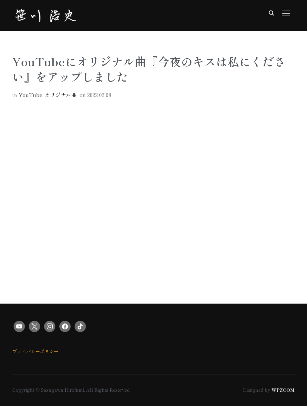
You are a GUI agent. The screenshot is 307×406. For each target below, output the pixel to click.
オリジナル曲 (61, 95)
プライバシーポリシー (35, 351)
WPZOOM (283, 390)
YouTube (30, 95)
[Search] (271, 12)
